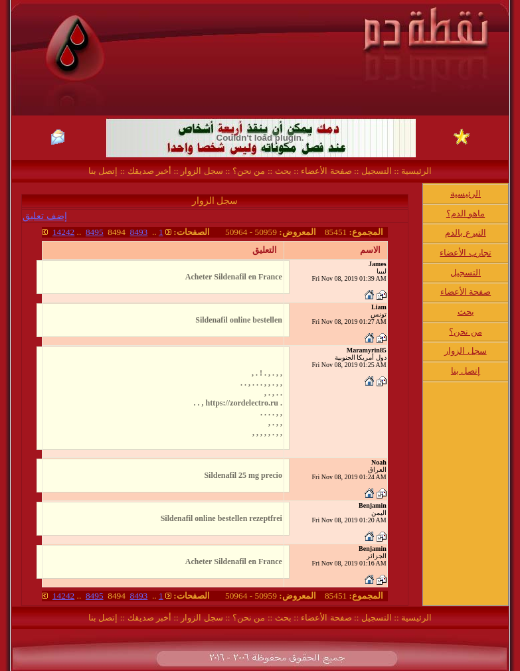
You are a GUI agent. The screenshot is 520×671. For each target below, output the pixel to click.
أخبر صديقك (148, 171)
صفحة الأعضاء (326, 171)
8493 (139, 232)
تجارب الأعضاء (465, 253)
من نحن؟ (248, 171)
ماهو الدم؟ (465, 213)
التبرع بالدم (465, 233)
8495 (95, 232)
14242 (63, 232)
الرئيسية (415, 171)
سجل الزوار (201, 171)
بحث (283, 171)
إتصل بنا (103, 171)
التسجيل (375, 171)
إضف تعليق (45, 216)
